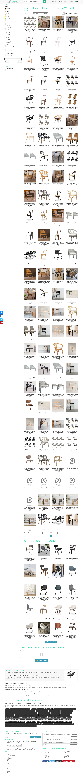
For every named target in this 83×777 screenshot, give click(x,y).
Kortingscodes (67, 752)
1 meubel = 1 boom (68, 754)
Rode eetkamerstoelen (47, 708)
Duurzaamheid (67, 751)
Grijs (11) (8, 11)
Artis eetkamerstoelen (46, 723)
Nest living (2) (9, 41)
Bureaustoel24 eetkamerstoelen (65, 717)
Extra (6, 66)
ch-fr (8, 763)
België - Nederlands (11, 755)
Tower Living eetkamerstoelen (58, 708)
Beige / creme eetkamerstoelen (67, 710)
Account (70, 1)
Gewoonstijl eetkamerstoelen (42, 721)
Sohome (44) (9, 50)
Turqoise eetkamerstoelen (25, 708)
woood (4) (8, 34)
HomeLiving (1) (9, 55)
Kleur (6, 4)
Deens (8, 771)
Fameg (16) (8, 27)
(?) (77, 13)
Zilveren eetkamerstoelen (21, 713)
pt (7, 766)
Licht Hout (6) (9, 15)
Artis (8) (7, 29)
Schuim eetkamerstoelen (20, 721)
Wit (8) (7, 13)
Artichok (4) (8, 35)
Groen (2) (8, 18)
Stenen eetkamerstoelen (31, 725)
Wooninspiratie (67, 757)
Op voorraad (8, 70)
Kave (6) (8, 32)
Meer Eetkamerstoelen (51, 641)
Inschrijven (35, 737)
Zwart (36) (8, 8)
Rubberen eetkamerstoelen (10, 723)
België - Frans (10, 757)
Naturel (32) (8, 10)
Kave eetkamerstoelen (21, 725)
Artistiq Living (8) (9, 30)
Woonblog (47, 752)
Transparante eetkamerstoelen (22, 723)
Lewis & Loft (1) (9, 44)
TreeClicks (9, 741)
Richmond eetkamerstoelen (10, 725)
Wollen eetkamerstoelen (56, 723)
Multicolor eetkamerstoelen (66, 721)
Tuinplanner (66, 755)
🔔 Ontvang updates (41, 660)
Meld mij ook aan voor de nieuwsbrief (26, 657)
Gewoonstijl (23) (9, 53)
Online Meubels (48, 750)
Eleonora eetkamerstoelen (66, 713)
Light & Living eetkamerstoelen (44, 713)
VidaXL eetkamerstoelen (32, 713)
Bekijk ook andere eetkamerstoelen (41, 540)
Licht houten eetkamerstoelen (68, 723)
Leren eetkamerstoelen (22, 719)
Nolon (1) (8, 42)
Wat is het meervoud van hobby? (60, 744)
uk (7, 769)
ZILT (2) (7, 37)
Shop (6, 48)
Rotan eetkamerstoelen (55, 713)
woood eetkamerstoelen (52, 717)
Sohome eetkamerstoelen (70, 708)
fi (7, 768)
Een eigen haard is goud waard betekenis (60, 736)
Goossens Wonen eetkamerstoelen (11, 708)
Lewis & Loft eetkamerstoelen (10, 719)
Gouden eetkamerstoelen (42, 717)
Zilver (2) (8, 20)
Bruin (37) (8, 6)
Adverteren (66, 756)
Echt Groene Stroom (11, 744)
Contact (65, 759)
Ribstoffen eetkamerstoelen (36, 708)
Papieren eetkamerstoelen (10, 713)
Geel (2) (7, 16)
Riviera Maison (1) (10, 46)
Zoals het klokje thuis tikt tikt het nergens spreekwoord (60, 742)
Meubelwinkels (48, 756)
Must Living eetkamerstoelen (35, 723)
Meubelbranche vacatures (69, 750)
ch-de (8, 762)
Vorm (6, 64)
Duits (8, 764)
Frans (8, 754)
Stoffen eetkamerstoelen (20, 717)
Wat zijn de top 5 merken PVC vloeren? (60, 739)
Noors (8, 759)
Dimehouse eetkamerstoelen (20, 715)
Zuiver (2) (8, 39)
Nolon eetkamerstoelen (31, 717)
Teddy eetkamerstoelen (9, 721)
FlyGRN (8, 742)
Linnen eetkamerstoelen (65, 719)
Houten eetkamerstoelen (9, 717)
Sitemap (47, 755)
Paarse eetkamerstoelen (44, 719)
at (7, 772)
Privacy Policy (47, 759)
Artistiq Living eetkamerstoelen (42, 710)
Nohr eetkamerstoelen (9, 715)
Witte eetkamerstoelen (20, 710)
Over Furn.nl (47, 751)
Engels (8, 767)
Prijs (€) (7, 57)
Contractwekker (10, 748)
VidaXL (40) (8, 24)
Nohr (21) (8, 25)
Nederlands (9, 753)
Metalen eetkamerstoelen (44, 715)
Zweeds (8, 760)
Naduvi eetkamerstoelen (9, 710)
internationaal (20, 746)
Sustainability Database (12, 749)
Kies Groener (10, 745)
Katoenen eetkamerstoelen (32, 715)
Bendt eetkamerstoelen (54, 715)
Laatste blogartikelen (48, 731)
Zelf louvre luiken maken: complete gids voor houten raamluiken (60, 734)
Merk (6, 22)
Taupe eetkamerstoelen (30, 710)
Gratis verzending (9, 68)
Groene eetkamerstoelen (31, 721)
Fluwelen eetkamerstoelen (54, 721)
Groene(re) (15, 1)
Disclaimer (47, 754)
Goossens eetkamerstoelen (54, 710)
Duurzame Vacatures (11, 746)
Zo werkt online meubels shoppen (52, 757)
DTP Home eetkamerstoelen (33, 719)
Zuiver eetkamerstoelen (64, 715)
